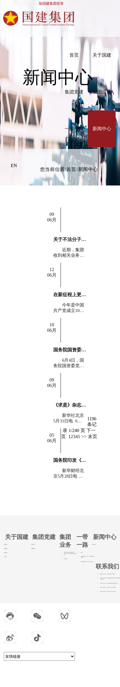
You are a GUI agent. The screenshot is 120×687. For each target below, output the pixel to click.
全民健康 (65, 558)
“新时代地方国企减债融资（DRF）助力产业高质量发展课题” (70, 553)
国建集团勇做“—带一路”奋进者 (87, 561)
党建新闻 (33, 548)
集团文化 (6, 552)
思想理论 (33, 544)
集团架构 (6, 548)
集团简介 (6, 544)
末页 (92, 436)
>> (83, 436)
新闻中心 (94, 544)
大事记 (5, 556)
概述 (82, 552)
